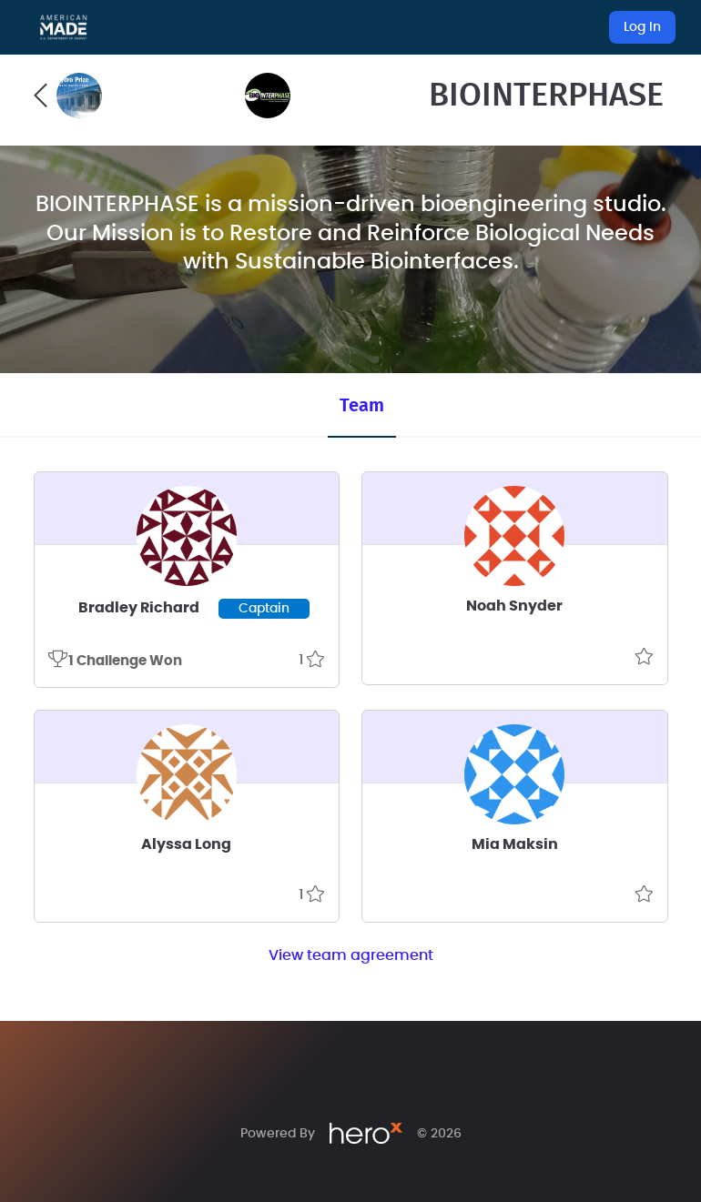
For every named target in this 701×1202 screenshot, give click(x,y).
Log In (642, 27)
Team (362, 406)
